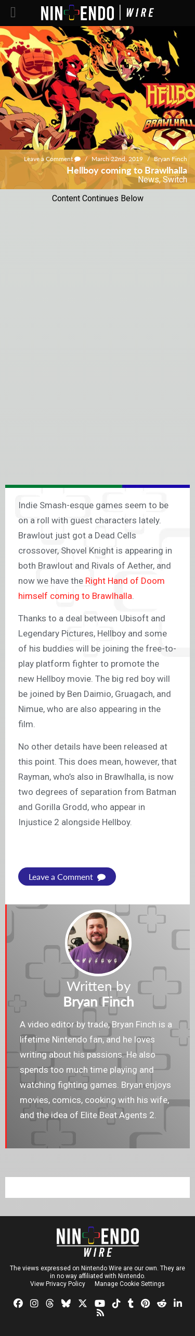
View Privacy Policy (57, 1284)
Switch (175, 180)
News (148, 180)
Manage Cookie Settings (130, 1284)
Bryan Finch (170, 159)
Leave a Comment (52, 159)
